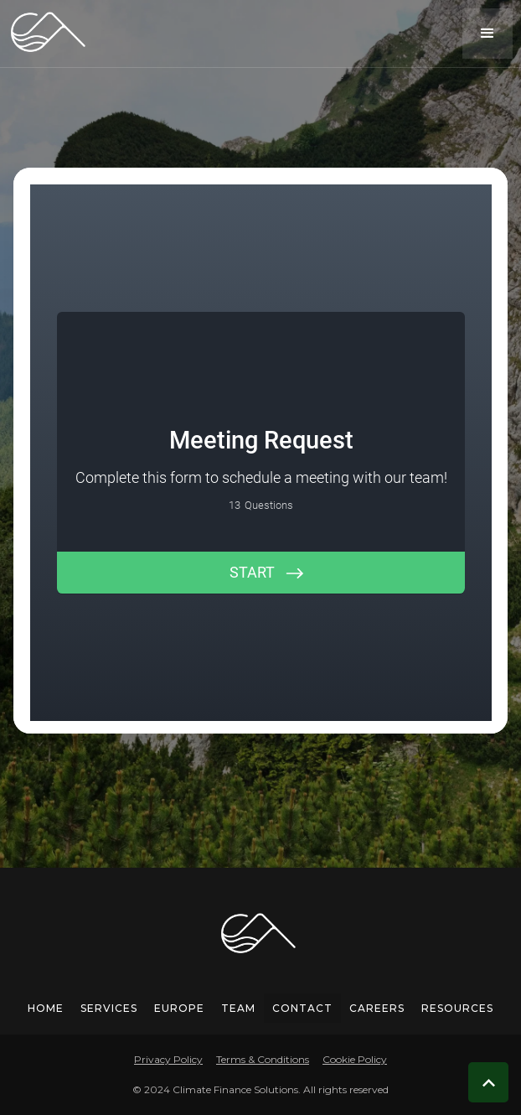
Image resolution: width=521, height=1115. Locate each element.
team (238, 1008)
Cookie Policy (354, 1059)
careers (377, 1008)
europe (179, 1008)
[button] (487, 33)
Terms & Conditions (262, 1059)
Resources (457, 1008)
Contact (302, 1008)
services (108, 1008)
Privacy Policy (168, 1059)
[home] (46, 32)
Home (46, 1008)
